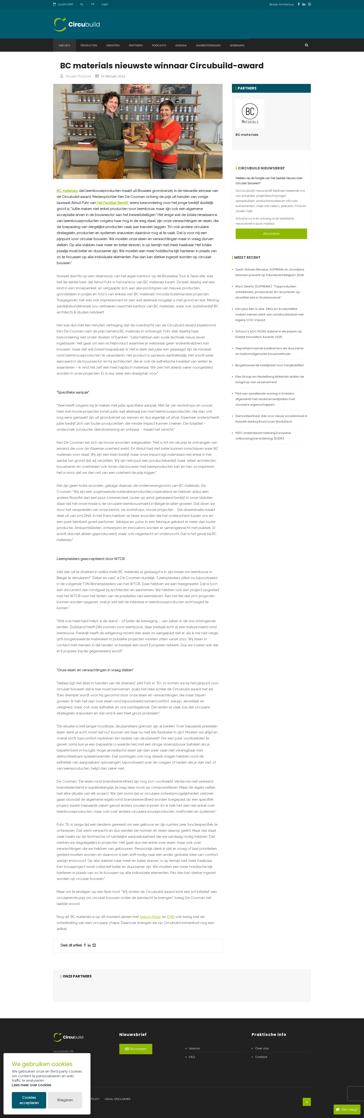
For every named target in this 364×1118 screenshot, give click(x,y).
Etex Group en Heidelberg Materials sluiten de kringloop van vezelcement (269, 379)
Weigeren (65, 1100)
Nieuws (64, 45)
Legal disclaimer (117, 1099)
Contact (261, 1057)
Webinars (237, 45)
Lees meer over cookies (31, 1085)
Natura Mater (150, 917)
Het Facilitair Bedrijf (112, 203)
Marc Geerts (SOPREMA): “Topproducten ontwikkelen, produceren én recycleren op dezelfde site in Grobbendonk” (267, 292)
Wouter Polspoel (78, 76)
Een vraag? (347, 1109)
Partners (136, 45)
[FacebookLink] (299, 4)
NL (82, 4)
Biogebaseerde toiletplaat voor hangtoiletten (269, 365)
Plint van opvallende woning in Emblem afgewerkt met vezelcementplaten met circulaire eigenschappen (265, 399)
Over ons (262, 1048)
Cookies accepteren (29, 1100)
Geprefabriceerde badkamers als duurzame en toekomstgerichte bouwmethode (269, 351)
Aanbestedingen (208, 45)
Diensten (113, 45)
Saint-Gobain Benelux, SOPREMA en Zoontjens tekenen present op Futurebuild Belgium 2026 (269, 272)
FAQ (192, 1057)
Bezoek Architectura (282, 4)
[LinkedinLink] (303, 4)
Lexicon (194, 1048)
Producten (89, 45)
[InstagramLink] (309, 4)
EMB (170, 917)
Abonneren (271, 234)
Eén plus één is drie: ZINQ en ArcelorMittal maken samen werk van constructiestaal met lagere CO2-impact (269, 314)
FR (92, 4)
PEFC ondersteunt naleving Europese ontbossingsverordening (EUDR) (263, 436)
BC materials (67, 191)
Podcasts (159, 45)
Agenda (181, 45)
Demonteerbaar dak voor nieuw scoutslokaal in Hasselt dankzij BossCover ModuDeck (271, 419)
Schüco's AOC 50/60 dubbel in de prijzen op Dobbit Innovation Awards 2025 (268, 334)
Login (104, 4)
